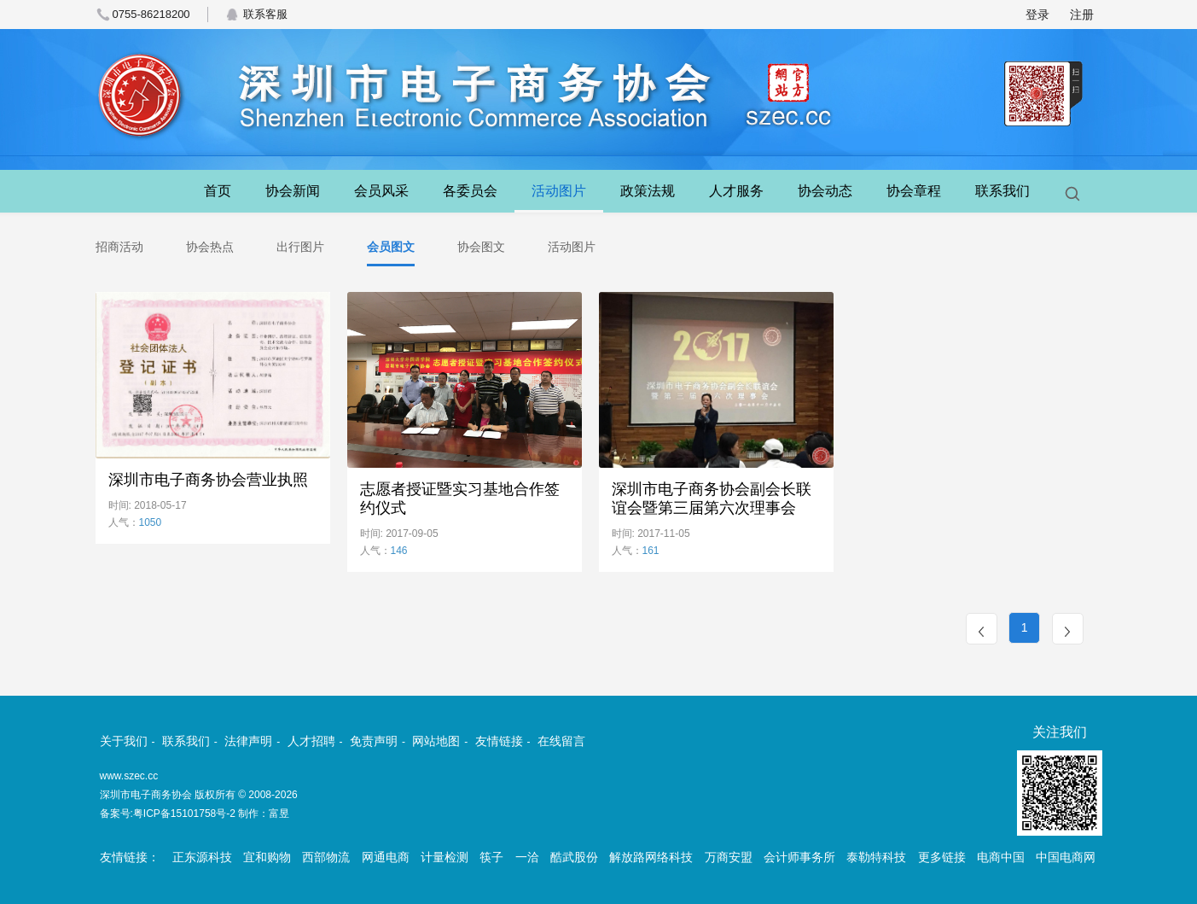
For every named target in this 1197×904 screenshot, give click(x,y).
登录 (1037, 14)
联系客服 (265, 14)
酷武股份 (574, 857)
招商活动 (119, 247)
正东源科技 (202, 857)
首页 (217, 191)
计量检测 (444, 857)
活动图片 (559, 191)
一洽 (527, 857)
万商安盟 (728, 857)
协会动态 (825, 191)
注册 (1082, 14)
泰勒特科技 (876, 857)
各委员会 (470, 191)
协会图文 (481, 247)
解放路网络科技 (651, 857)
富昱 (279, 813)
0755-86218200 (151, 14)
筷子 (491, 857)
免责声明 (374, 741)
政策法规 (647, 191)
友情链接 (499, 741)
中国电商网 (1065, 857)
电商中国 (1001, 857)
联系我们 (1002, 191)
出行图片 (300, 247)
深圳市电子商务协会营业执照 (208, 479)
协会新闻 (292, 191)
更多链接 (942, 857)
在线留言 (561, 741)
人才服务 (736, 191)
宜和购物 (267, 857)
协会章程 (913, 191)
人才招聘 (311, 741)
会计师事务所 (799, 857)
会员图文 (391, 247)
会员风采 (381, 191)
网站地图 (436, 741)
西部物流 (326, 857)
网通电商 (386, 857)
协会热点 (210, 247)
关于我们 (124, 741)
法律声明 (248, 741)
